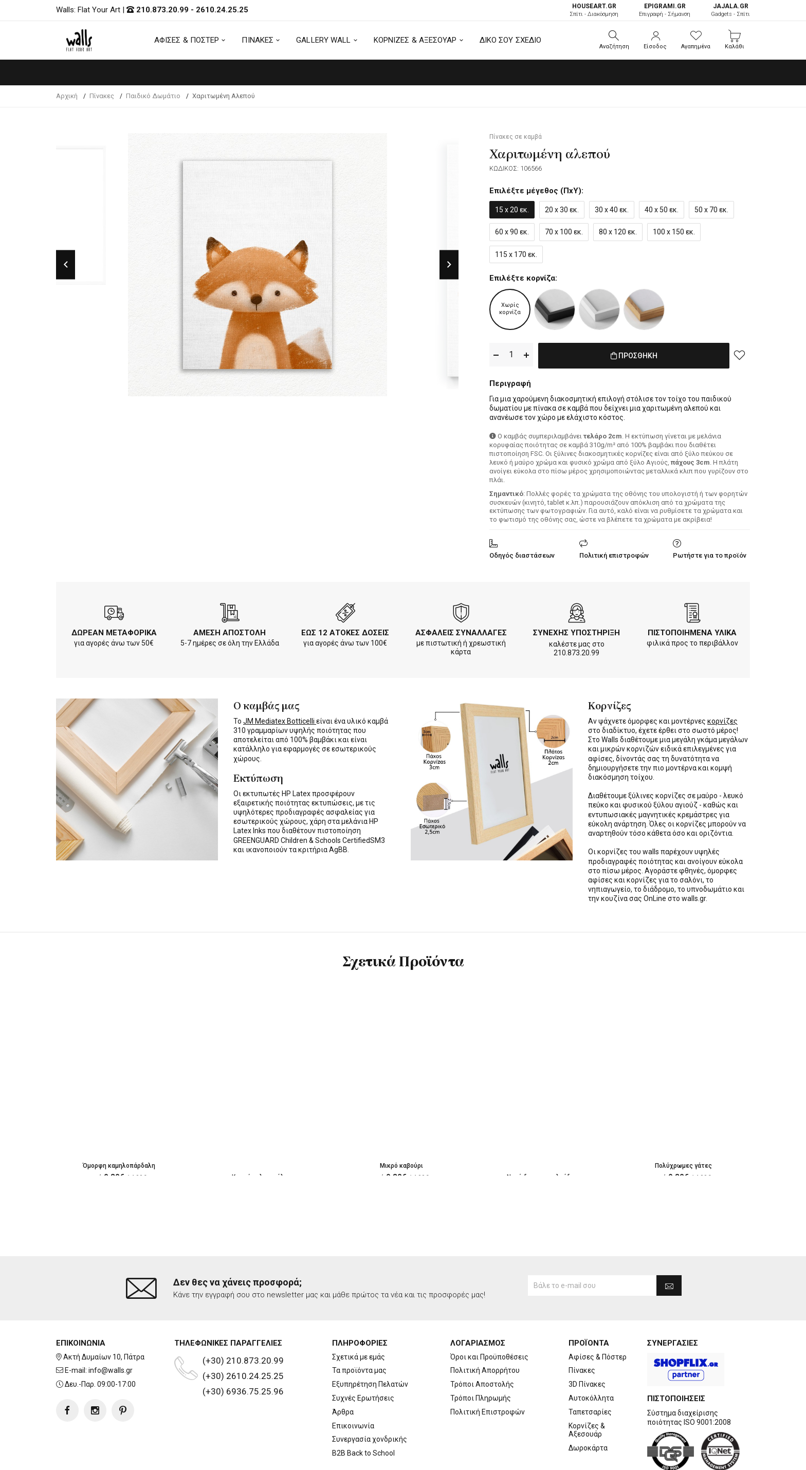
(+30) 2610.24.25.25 (243, 1334)
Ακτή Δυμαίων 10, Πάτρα (103, 1315)
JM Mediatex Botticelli (279, 719)
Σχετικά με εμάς (358, 1315)
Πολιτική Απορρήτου (485, 1329)
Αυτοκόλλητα (591, 1357)
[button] (614, 40)
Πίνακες (582, 1329)
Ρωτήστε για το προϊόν (709, 553)
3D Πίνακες (587, 1343)
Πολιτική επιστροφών (614, 553)
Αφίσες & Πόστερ (598, 1315)
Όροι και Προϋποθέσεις (489, 1315)
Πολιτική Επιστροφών (487, 1370)
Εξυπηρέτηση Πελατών (370, 1343)
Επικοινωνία (353, 1384)
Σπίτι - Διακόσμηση (594, 10)
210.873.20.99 (162, 9)
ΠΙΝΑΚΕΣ (257, 40)
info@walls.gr (110, 1329)
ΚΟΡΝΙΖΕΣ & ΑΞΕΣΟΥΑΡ (415, 40)
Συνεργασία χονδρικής (369, 1398)
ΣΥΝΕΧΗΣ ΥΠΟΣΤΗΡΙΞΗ (576, 630)
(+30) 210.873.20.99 (243, 1319)
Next (449, 264)
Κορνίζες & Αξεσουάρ (587, 1388)
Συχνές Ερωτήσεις (363, 1357)
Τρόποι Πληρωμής (480, 1357)
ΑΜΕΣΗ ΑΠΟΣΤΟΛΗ (229, 630)
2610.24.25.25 (222, 9)
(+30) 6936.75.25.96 (243, 1350)
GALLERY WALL (323, 40)
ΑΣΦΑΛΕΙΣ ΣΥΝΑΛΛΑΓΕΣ (461, 630)
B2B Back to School (363, 1412)
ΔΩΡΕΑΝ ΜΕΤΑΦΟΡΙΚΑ (114, 630)
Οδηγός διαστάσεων (522, 553)
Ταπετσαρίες (590, 1370)
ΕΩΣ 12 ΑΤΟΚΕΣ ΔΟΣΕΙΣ (345, 630)
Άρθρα (343, 1370)
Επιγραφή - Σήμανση (664, 10)
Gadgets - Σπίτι (730, 10)
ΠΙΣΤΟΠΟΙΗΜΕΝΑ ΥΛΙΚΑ (692, 630)
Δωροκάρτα (588, 1407)
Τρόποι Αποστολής (482, 1343)
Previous (65, 264)
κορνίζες (722, 719)
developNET (488, 1456)
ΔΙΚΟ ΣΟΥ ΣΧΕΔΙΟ (511, 40)
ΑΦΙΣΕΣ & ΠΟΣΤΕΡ (186, 40)
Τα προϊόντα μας (359, 1329)
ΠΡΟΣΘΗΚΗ (634, 355)
